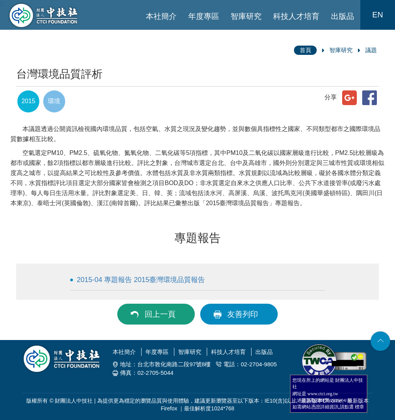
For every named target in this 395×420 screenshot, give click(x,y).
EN (377, 14)
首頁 (305, 50)
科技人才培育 (296, 16)
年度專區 (203, 16)
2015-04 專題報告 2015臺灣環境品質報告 (141, 280)
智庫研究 (246, 16)
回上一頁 (160, 314)
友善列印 (242, 314)
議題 (371, 50)
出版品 (342, 16)
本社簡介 (161, 16)
